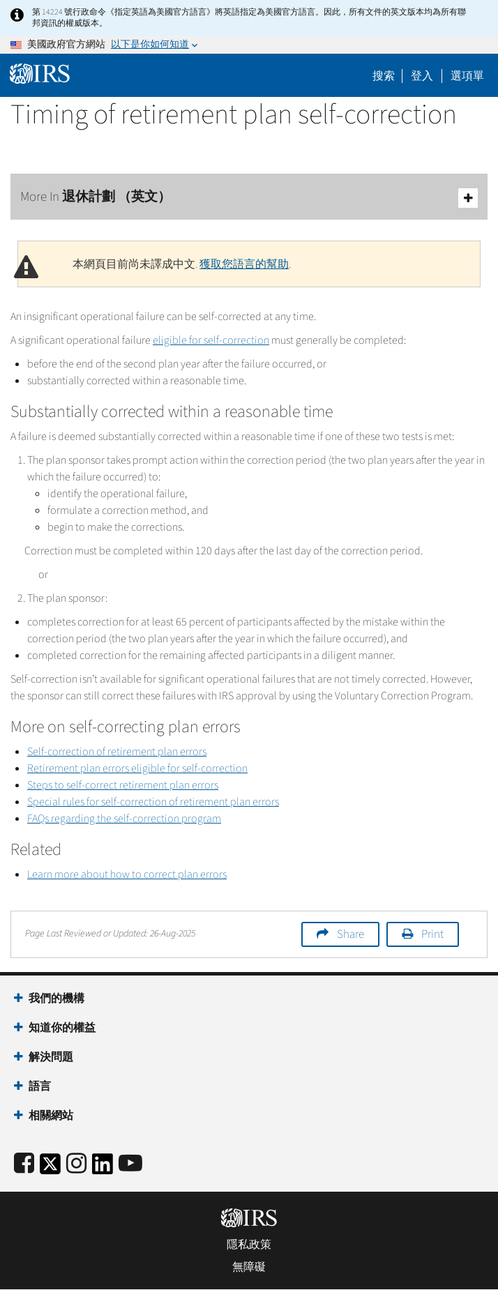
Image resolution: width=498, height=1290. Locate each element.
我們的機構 (56, 998)
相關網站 (51, 1115)
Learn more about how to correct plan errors (127, 874)
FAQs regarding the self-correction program (124, 818)
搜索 (383, 76)
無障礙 (249, 1267)
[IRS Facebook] (24, 1164)
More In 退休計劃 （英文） (249, 198)
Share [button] (350, 934)
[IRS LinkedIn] (102, 1168)
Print (432, 934)
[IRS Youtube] (130, 1164)
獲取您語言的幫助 (244, 264)
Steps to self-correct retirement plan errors (122, 785)
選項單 (467, 76)
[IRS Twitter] (50, 1168)
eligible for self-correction (211, 340)
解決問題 (51, 1057)
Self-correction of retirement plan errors (116, 751)
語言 (40, 1086)
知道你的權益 (62, 1027)
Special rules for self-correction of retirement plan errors (153, 802)
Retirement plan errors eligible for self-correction (137, 768)
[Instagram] (76, 1164)
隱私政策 (249, 1245)
